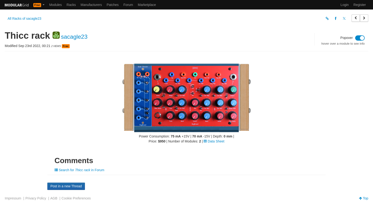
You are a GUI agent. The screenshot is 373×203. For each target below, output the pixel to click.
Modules (55, 5)
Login (345, 5)
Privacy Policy (35, 198)
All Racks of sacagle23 (24, 18)
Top (363, 198)
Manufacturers (91, 5)
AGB (53, 198)
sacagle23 (74, 36)
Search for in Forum (79, 170)
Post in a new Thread (66, 186)
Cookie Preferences (76, 198)
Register (359, 5)
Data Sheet (214, 141)
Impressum (13, 198)
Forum (128, 5)
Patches (113, 5)
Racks (71, 5)
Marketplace (147, 5)
